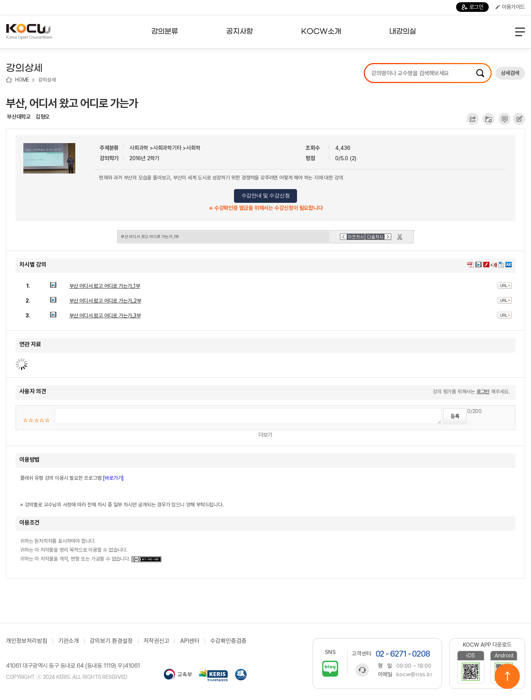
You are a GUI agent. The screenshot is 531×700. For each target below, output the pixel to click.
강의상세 (47, 80)
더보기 (265, 435)
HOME (22, 79)
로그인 (473, 7)
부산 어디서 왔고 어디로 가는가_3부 (105, 315)
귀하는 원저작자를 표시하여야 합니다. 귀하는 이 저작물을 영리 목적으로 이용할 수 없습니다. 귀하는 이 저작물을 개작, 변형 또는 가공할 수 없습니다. (90, 550)
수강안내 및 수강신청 (265, 195)
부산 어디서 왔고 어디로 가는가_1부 (104, 286)
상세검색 (510, 73)
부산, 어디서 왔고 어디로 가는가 (72, 103)
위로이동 (507, 676)
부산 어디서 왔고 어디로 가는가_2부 (105, 301)
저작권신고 (156, 641)
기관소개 (68, 641)
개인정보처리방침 (26, 641)
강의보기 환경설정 (111, 641)
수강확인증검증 (228, 641)
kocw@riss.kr (414, 674)
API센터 (189, 641)
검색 (480, 73)
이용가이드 (510, 7)
